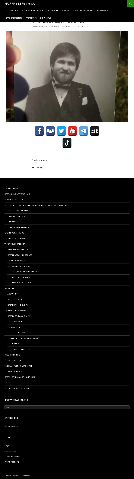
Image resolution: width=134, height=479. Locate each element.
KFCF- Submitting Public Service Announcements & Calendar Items (35, 205)
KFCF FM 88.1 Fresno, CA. (19, 3)
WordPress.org (11, 461)
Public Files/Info (12, 355)
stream (7, 382)
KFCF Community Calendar (59, 11)
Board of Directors (13, 18)
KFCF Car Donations (16, 260)
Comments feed (12, 456)
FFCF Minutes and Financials (38, 18)
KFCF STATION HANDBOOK (18, 349)
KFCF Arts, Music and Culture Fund (23, 272)
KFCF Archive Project (17, 333)
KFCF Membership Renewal (16, 388)
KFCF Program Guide (84, 11)
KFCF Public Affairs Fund (19, 283)
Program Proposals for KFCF (18, 366)
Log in (7, 445)
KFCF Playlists (10, 222)
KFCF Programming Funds (19, 255)
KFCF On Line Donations (18, 266)
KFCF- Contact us (12, 360)
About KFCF (10, 288)
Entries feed (10, 451)
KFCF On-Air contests (14, 216)
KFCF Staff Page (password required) (21, 338)
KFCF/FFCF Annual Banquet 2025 (19, 377)
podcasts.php (13, 327)
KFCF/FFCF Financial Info (16, 211)
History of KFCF (14, 299)
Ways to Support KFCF (14, 244)
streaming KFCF (104, 11)
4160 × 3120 (59, 26)
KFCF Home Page (11, 11)
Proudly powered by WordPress (17, 475)
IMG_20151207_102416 (77, 26)
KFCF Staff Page (14, 344)
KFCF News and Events (17, 305)
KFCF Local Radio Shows (15, 310)
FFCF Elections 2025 (13, 371)
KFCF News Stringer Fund (33, 11)
